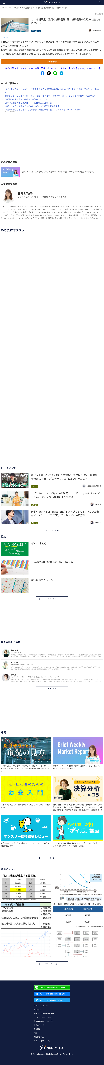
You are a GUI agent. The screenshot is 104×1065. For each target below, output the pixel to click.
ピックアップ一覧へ (52, 530)
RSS (35, 1033)
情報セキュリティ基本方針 (44, 1013)
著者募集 (37, 1029)
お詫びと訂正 (39, 1037)
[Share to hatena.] (61, 73)
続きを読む (52, 62)
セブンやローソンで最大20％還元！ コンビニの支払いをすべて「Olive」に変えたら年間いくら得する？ (50, 95)
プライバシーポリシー (42, 1017)
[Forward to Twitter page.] (52, 1000)
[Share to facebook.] (42, 73)
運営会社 (37, 1009)
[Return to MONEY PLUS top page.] (52, 2)
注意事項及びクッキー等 (43, 1021)
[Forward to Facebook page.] (52, 994)
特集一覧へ (52, 599)
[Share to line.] (55, 73)
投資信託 (5, 37)
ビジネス (15, 8)
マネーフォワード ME (42, 1041)
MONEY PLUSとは (40, 1005)
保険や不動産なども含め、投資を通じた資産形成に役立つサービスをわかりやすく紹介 (43, 109)
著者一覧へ (52, 689)
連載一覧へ (52, 858)
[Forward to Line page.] (52, 987)
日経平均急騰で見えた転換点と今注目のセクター (26, 99)
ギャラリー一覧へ (52, 964)
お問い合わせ (39, 1025)
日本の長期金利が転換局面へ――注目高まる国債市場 (28, 102)
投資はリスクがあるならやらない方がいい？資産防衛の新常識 (32, 106)
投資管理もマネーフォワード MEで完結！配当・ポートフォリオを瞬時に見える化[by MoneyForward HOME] (52, 68)
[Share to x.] (49, 73)
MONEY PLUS (5, 8)
